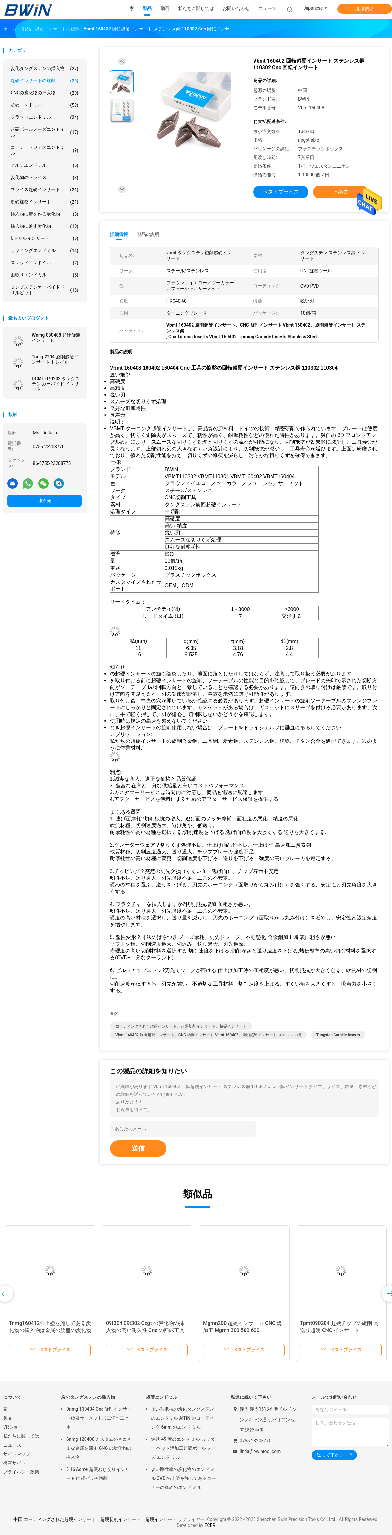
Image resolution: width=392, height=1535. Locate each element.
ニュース (12, 1444)
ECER (209, 1525)
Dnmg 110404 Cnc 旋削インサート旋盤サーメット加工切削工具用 (99, 1418)
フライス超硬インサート (44, 190)
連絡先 (44, 500)
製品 (7, 1418)
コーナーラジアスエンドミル (44, 150)
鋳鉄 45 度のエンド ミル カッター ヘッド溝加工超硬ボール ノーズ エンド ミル (183, 1448)
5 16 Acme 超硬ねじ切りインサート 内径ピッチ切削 (97, 1474)
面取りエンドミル (44, 275)
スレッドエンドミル (44, 263)
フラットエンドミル (44, 117)
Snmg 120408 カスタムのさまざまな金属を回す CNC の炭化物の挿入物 (98, 1448)
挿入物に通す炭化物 (44, 226)
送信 (138, 1148)
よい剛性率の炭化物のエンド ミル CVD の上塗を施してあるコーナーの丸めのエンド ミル (183, 1478)
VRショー (12, 1427)
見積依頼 (365, 8)
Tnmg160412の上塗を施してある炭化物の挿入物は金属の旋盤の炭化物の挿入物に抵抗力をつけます (50, 1330)
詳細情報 (119, 234)
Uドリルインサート (44, 238)
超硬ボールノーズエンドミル (44, 132)
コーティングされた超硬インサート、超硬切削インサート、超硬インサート (180, 1026)
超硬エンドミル (44, 105)
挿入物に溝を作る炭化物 (44, 214)
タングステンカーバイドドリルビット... (44, 289)
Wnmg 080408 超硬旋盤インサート (56, 337)
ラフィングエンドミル (44, 250)
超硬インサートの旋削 (44, 81)
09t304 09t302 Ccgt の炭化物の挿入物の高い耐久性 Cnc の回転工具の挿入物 (145, 1330)
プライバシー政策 (21, 1471)
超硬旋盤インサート (44, 202)
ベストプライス (281, 192)
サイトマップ (16, 1453)
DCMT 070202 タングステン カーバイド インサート (56, 383)
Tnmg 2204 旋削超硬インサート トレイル (55, 359)
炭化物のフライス (44, 177)
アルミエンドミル (44, 165)
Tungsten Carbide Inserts (338, 1035)
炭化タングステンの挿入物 (44, 68)
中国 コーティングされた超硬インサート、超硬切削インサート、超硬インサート (94, 1519)
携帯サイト (14, 1462)
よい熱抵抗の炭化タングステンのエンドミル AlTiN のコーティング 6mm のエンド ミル (182, 1418)
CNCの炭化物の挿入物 (44, 93)
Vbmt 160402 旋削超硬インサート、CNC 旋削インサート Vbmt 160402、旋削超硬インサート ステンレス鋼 (208, 1035)
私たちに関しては (21, 1436)
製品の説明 (148, 234)
